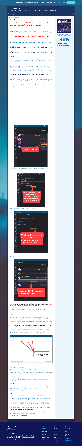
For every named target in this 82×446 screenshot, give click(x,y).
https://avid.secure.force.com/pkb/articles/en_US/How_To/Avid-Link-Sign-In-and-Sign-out (30, 74)
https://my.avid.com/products (16, 390)
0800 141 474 (10, 428)
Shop (55, 426)
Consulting (67, 426)
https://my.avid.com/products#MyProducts (19, 64)
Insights (55, 441)
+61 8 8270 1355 (12, 429)
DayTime (44, 439)
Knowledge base (45, 440)
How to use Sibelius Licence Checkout (18, 415)
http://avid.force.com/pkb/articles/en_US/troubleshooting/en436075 (26, 312)
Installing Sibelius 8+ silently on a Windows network (21, 409)
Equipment (44, 428)
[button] (61, 40)
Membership (68, 440)
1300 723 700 (12, 426)
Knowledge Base (15, 8)
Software (44, 426)
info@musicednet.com (12, 430)
